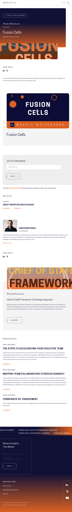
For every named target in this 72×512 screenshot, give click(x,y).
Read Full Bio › (7, 243)
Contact (5, 494)
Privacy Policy (7, 486)
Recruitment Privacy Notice (11, 490)
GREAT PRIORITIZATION (15, 188)
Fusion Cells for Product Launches (34, 433)
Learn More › (6, 364)
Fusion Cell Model (62, 433)
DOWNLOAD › (17, 208)
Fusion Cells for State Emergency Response (38, 430)
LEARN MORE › (6, 208)
